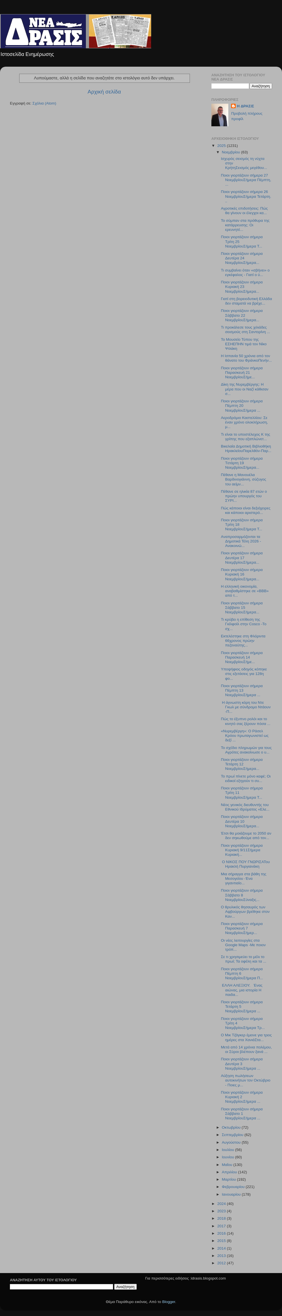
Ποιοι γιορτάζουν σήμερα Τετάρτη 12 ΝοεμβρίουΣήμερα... (242, 764)
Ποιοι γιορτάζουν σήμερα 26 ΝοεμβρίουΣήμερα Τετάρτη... (246, 196)
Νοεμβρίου (231, 152)
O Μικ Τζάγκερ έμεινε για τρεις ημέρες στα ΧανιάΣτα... (246, 1037)
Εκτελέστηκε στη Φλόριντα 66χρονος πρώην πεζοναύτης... (243, 640)
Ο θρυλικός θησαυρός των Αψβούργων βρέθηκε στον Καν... (245, 911)
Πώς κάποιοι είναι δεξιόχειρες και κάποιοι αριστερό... (245, 510)
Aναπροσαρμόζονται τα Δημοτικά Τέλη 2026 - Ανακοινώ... (241, 541)
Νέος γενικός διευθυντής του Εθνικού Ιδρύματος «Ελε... (245, 807)
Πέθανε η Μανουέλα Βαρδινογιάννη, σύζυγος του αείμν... (243, 479)
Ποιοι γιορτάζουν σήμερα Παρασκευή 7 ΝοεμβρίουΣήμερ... (242, 928)
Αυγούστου (232, 1142)
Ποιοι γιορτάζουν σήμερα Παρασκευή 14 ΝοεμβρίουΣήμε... (242, 657)
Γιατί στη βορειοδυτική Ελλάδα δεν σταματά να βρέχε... (246, 301)
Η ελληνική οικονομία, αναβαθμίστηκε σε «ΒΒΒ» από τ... (245, 591)
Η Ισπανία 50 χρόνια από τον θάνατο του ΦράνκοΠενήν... (246, 358)
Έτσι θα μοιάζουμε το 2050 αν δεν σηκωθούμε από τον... (246, 835)
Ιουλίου (228, 1150)
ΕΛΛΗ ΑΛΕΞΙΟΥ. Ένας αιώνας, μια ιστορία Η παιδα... (242, 989)
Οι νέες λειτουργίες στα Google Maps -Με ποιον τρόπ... (243, 945)
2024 (222, 1204)
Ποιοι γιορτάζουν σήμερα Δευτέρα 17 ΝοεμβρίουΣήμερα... (242, 557)
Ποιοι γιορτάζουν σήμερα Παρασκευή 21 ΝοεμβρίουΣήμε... (242, 372)
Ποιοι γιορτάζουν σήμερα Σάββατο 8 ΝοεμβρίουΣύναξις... (242, 895)
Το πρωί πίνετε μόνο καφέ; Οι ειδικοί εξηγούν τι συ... (246, 778)
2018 (222, 1218)
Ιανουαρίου (232, 1194)
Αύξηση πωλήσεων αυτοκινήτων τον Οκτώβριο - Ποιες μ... (245, 1080)
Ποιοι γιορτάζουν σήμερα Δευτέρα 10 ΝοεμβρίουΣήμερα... (242, 821)
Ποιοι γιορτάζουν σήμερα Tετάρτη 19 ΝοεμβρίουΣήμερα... (242, 463)
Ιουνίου (228, 1157)
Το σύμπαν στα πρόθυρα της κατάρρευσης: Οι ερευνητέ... (245, 225)
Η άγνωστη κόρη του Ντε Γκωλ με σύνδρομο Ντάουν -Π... (246, 707)
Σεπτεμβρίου (233, 1135)
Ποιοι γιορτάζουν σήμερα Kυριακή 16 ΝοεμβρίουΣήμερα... (242, 574)
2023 (222, 1211)
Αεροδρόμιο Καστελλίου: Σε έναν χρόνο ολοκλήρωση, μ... (244, 422)
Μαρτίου (229, 1179)
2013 (222, 1256)
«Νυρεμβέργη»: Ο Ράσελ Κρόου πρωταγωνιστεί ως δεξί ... (245, 735)
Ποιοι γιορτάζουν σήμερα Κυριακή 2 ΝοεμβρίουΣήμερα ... (242, 1097)
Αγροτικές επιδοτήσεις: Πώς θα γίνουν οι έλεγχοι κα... (244, 210)
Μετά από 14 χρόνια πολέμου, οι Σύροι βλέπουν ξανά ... (246, 1049)
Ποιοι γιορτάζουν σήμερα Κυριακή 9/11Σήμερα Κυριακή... (242, 850)
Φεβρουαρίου (234, 1187)
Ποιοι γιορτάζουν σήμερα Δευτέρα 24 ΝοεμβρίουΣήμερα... (242, 258)
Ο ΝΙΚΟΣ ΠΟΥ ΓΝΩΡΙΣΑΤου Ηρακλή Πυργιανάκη (245, 864)
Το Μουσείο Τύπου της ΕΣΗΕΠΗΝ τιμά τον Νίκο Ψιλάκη (244, 344)
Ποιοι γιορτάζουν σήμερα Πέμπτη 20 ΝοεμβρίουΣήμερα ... (242, 405)
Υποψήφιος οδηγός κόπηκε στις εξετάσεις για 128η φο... (244, 673)
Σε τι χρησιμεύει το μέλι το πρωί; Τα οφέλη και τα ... (243, 959)
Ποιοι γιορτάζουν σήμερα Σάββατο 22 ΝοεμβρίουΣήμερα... (242, 315)
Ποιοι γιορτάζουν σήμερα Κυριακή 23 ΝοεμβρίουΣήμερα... (242, 286)
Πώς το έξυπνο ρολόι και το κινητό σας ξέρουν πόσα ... (245, 721)
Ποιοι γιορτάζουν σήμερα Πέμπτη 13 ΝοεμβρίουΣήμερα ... (242, 690)
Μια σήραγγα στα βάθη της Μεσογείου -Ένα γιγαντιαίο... (243, 878)
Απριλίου (230, 1172)
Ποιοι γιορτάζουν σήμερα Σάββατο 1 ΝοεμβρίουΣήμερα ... (242, 1113)
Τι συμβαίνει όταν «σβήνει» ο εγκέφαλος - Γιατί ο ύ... (245, 272)
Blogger (168, 1302)
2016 (222, 1233)
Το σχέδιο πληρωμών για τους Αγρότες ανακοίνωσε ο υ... (246, 750)
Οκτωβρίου (232, 1127)
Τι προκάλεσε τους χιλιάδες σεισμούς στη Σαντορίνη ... (245, 329)
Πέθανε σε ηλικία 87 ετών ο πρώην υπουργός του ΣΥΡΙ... (244, 496)
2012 (222, 1263)
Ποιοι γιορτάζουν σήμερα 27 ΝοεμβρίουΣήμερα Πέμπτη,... (246, 179)
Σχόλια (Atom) (44, 103)
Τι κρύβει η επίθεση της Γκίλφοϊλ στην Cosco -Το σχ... (243, 624)
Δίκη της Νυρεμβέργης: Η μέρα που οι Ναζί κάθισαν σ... (244, 389)
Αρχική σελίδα (104, 92)
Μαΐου (227, 1165)
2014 (222, 1248)
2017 (222, 1226)
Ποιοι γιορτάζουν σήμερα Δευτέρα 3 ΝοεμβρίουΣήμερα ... (242, 1063)
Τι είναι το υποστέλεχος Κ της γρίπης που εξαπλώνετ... (245, 436)
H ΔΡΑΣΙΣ (245, 106)
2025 (222, 146)
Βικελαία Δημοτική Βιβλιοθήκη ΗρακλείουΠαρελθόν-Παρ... (246, 448)
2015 (222, 1241)
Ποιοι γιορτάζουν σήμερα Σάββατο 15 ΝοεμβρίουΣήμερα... (242, 607)
